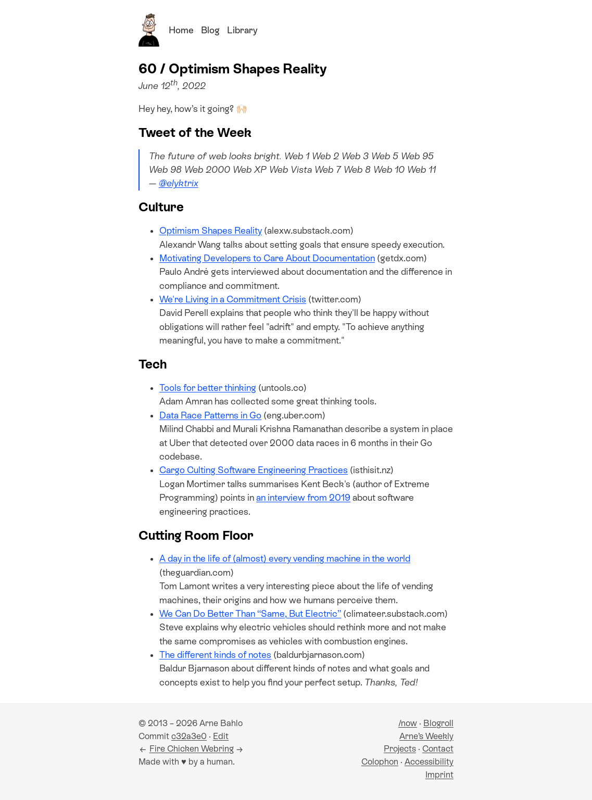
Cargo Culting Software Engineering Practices (253, 470)
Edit (221, 736)
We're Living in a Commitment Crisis (232, 299)
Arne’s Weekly (426, 736)
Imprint (439, 775)
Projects (400, 749)
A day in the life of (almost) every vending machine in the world (284, 558)
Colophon (379, 762)
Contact (438, 749)
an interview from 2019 (303, 497)
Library (242, 30)
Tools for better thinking (207, 388)
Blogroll (438, 723)
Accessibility (429, 762)
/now (407, 723)
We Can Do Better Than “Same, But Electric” (250, 613)
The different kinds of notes (215, 655)
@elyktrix (178, 183)
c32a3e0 (189, 736)
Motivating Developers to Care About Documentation (267, 258)
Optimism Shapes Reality (210, 230)
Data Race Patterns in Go (210, 415)
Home (181, 30)
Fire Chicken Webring (191, 749)
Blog (210, 30)
